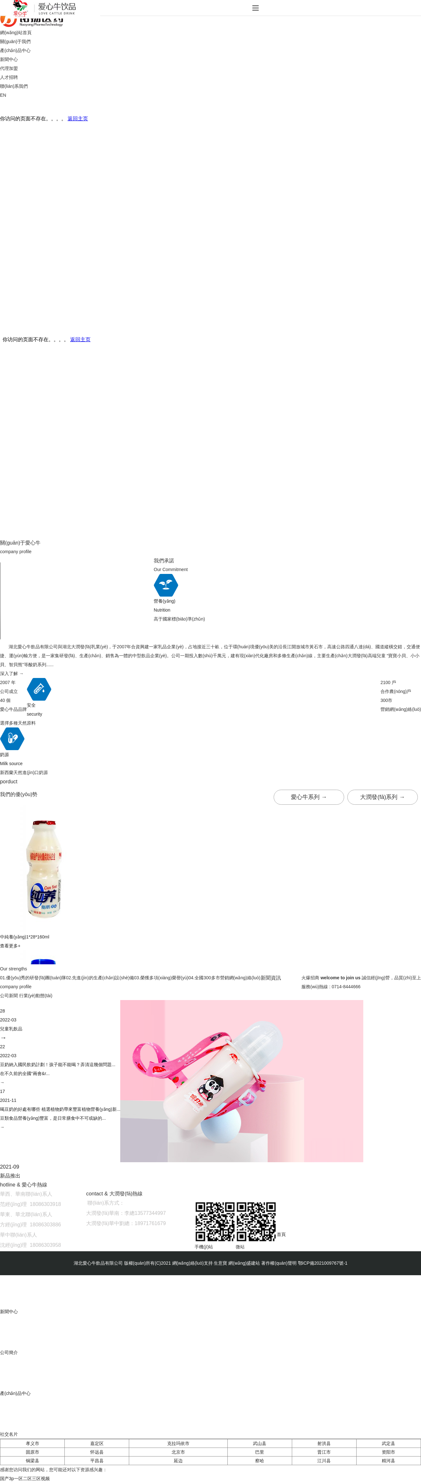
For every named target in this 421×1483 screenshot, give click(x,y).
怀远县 (97, 1452)
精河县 (388, 1460)
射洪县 (324, 1443)
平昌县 (97, 1460)
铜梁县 (32, 1460)
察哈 (259, 1460)
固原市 (32, 1452)
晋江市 (324, 1452)
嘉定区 (97, 1443)
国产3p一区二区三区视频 (25, 1478)
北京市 (178, 1452)
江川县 (324, 1460)
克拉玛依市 (178, 1443)
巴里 (259, 1452)
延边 (178, 1460)
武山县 (259, 1443)
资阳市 (388, 1452)
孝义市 (32, 1443)
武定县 (388, 1443)
